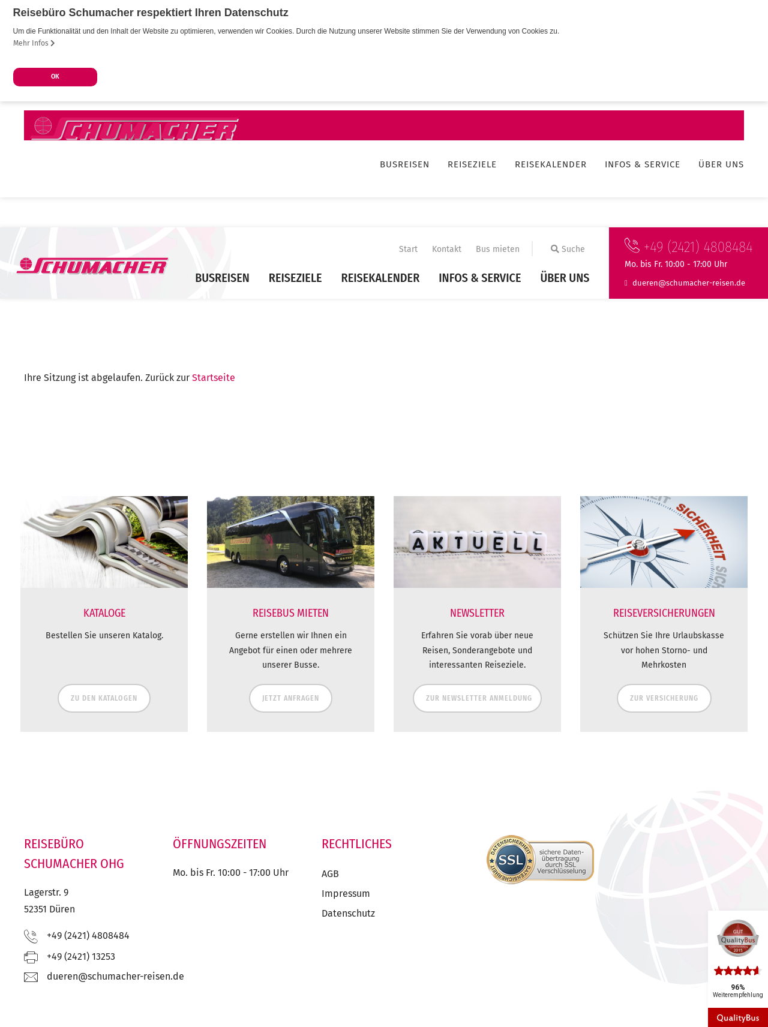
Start (408, 249)
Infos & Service (480, 278)
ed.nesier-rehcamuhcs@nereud (688, 282)
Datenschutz (348, 913)
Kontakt (446, 249)
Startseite (213, 377)
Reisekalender (380, 278)
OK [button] (55, 76)
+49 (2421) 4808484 (689, 247)
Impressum (346, 893)
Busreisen (222, 278)
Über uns (564, 278)
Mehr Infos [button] (34, 43)
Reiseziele (295, 278)
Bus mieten (498, 249)
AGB (330, 873)
